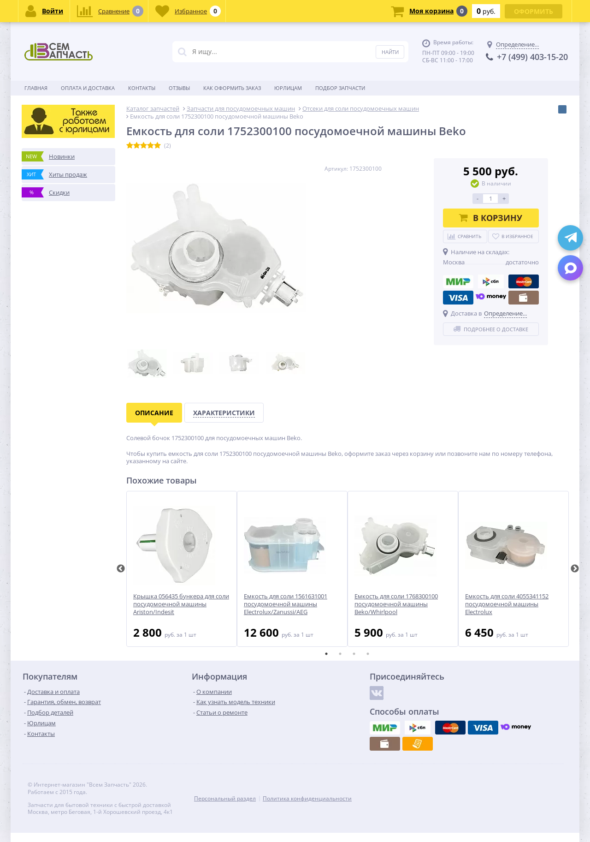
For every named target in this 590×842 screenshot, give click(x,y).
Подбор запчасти (340, 87)
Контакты (141, 87)
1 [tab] (326, 653)
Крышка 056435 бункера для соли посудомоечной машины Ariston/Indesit (181, 604)
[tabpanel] (181, 569)
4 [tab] (367, 653)
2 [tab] (340, 653)
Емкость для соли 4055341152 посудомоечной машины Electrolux (507, 604)
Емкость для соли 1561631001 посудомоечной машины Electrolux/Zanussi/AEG (285, 604)
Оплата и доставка (88, 87)
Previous (120, 568)
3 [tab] (354, 653)
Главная (35, 87)
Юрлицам (288, 87)
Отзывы (179, 87)
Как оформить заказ (232, 87)
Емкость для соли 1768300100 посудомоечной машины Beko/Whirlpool (396, 604)
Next (574, 568)
